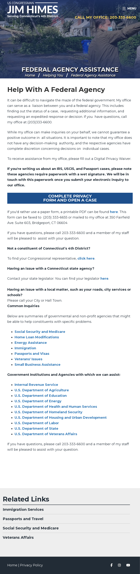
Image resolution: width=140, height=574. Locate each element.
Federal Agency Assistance (70, 69)
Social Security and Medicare (31, 528)
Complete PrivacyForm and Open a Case (70, 198)
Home (30, 75)
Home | (13, 565)
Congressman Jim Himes (41, 10)
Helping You (53, 75)
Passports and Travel (23, 519)
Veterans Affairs (18, 537)
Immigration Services (23, 509)
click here (86, 258)
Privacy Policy (31, 565)
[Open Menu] (129, 9)
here (114, 212)
